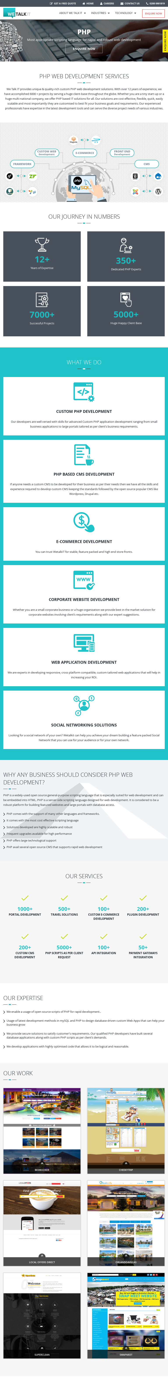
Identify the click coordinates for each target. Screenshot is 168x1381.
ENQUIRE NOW (84, 49)
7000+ (42, 314)
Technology (125, 13)
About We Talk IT (72, 13)
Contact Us (130, 3)
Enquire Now (153, 13)
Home (88, 3)
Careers (107, 3)
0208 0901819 (155, 3)
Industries (100, 13)
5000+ (126, 314)
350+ (126, 260)
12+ (42, 259)
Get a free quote (63, 3)
